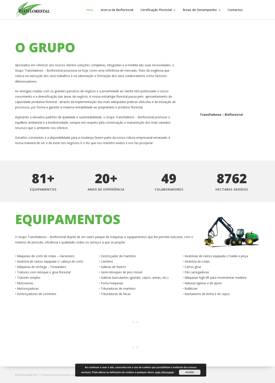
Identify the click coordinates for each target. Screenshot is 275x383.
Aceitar (189, 372)
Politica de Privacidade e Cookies (61, 375)
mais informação (164, 372)
